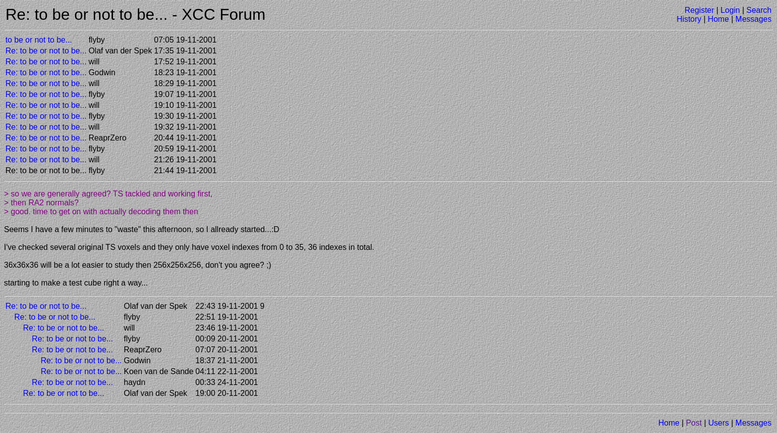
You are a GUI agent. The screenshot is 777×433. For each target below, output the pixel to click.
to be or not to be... (38, 40)
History (689, 19)
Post (694, 423)
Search (759, 10)
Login (730, 10)
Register (699, 10)
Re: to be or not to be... (46, 51)
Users (718, 423)
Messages (753, 19)
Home (718, 19)
